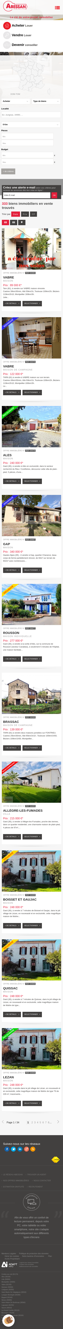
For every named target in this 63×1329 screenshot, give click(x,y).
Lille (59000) (6, 1279)
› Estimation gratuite (13, 1187)
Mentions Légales (9, 1254)
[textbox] (31, 115)
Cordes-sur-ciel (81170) (10, 1274)
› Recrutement (35, 1187)
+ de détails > (12, 303)
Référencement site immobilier (28, 1266)
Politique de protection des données (34, 1254)
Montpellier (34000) (8, 1282)
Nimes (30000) (7, 1300)
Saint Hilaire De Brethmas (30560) (13, 1302)
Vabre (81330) (6, 1284)
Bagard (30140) (7, 1297)
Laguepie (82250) (8, 1305)
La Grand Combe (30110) (10, 1310)
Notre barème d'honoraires (33, 1256)
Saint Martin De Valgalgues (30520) (14, 1292)
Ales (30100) (6, 1277)
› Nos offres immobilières (15, 1181)
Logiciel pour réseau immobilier (29, 1262)
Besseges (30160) (8, 1313)
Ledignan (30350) (8, 1289)
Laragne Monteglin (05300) (11, 1295)
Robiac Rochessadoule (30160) (13, 1315)
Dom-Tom (15, 94)
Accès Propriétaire (12, 1259)
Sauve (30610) (7, 1308)
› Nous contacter (41, 1181)
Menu (57, 7)
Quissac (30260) (7, 1287)
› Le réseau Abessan (12, 1175)
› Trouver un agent (36, 1175)
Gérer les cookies (12, 1256)
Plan (50, 1256)
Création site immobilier (26, 1264)
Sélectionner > (32, 303)
